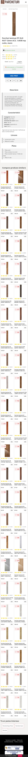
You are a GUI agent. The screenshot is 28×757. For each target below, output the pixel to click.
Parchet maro (19, 726)
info (12, 190)
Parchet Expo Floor (13, 9)
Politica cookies (18, 742)
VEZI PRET (14, 76)
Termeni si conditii (11, 740)
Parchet (4, 9)
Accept (20, 755)
